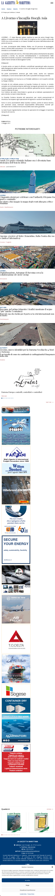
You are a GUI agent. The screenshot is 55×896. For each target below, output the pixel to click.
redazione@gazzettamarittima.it (30, 851)
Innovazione (3, 279)
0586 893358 (31, 847)
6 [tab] (9, 398)
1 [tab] (1, 398)
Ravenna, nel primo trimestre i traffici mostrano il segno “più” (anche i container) (26, 310)
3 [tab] (5, 834)
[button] (52, 867)
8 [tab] (12, 398)
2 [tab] (3, 398)
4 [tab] (6, 398)
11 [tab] (17, 834)
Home (3, 9)
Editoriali (2, 166)
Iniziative (2, 360)
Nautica (9, 9)
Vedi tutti (48, 402)
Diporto (15, 9)
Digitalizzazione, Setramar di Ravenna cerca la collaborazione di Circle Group (21, 273)
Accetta (27, 880)
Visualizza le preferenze (27, 890)
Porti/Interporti (4, 319)
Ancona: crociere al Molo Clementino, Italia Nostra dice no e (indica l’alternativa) (27, 237)
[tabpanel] (27, 394)
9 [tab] (14, 834)
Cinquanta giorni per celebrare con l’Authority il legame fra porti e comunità (27, 198)
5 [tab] (8, 398)
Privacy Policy (31, 894)
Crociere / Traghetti (5, 242)
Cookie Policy (23, 894)
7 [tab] (11, 398)
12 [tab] (19, 834)
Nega (27, 885)
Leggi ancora (27, 394)
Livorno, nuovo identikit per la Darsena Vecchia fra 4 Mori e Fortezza (27, 350)
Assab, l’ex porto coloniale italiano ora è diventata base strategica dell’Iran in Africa (25, 161)
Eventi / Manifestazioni (6, 207)
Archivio (49, 809)
